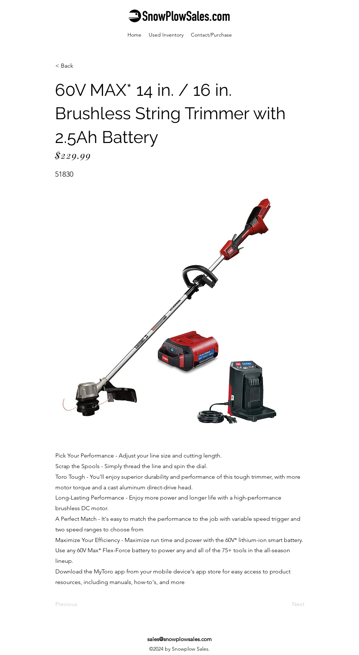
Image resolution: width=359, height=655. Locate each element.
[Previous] (79, 604)
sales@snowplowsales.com (179, 639)
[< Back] (79, 66)
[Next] (286, 604)
